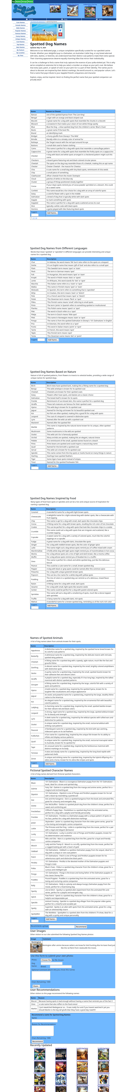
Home (29, 19)
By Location (21, 53)
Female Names (20, 25)
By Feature (20, 50)
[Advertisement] (72, 95)
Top (13, 2)
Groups (24, 2)
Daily (64, 19)
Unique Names (21, 39)
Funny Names (20, 36)
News (98, 19)
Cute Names (20, 22)
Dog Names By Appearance (38, 21)
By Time (20, 55)
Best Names (20, 47)
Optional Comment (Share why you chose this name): (53, 970)
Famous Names (20, 33)
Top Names (20, 44)
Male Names (20, 28)
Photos (30, 2)
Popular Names (20, 31)
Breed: (43, 966)
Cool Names (20, 42)
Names (18, 2)
